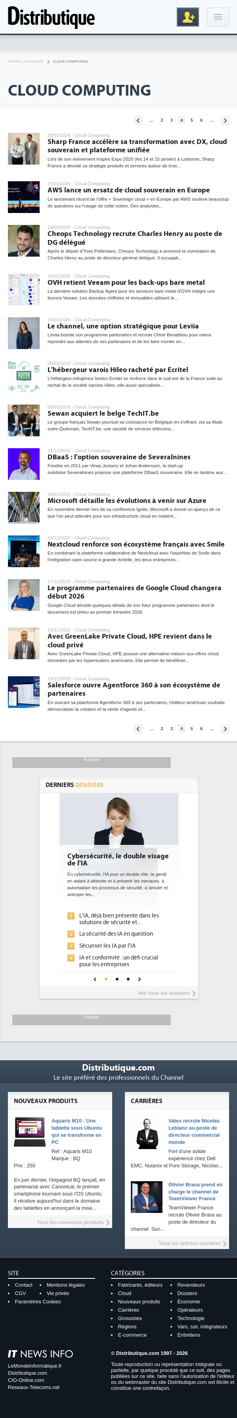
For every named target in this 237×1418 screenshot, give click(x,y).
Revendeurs (191, 1285)
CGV (20, 1293)
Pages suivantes (225, 120)
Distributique (51, 17)
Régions (127, 1327)
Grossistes (130, 1318)
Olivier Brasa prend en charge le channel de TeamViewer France (195, 1192)
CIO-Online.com (26, 1380)
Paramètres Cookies (38, 1302)
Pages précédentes (138, 120)
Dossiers (187, 1293)
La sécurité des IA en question (116, 934)
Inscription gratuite (188, 17)
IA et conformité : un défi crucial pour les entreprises (118, 961)
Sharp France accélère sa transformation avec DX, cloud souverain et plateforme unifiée (137, 146)
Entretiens (189, 1335)
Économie (189, 1302)
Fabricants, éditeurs (140, 1285)
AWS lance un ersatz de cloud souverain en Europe (129, 190)
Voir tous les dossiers (164, 993)
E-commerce (132, 1335)
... (152, 120)
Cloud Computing (70, 61)
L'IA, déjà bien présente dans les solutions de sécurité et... (119, 919)
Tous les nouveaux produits (70, 1222)
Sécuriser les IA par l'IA (107, 945)
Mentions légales (66, 1285)
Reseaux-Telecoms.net (33, 1387)
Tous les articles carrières (190, 1243)
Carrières (128, 1310)
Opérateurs (190, 1310)
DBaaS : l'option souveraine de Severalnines (119, 457)
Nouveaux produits (139, 1302)
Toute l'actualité (25, 61)
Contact (23, 1285)
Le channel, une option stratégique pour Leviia (123, 326)
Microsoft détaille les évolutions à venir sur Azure (127, 501)
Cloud (124, 1293)
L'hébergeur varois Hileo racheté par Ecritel (118, 370)
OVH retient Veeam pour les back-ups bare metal (126, 282)
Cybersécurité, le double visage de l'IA (118, 860)
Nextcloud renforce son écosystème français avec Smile (136, 544)
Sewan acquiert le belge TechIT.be (103, 413)
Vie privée (58, 1293)
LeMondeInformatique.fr (35, 1366)
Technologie (191, 1318)
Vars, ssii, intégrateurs (202, 1327)
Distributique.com (27, 1373)
